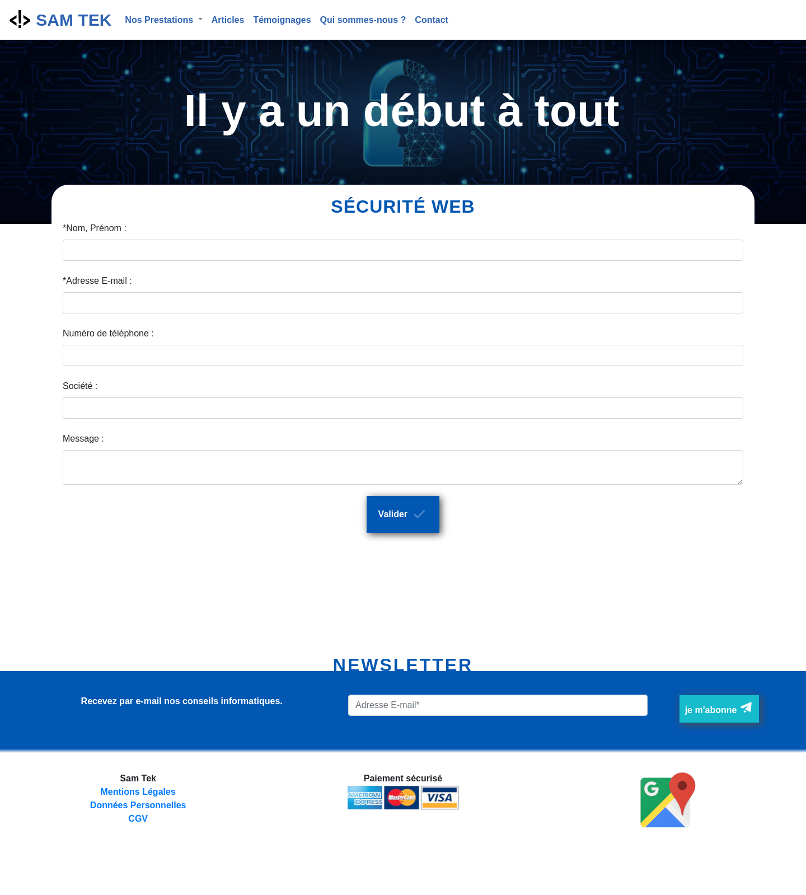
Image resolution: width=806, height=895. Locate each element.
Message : (83, 438)
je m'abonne (720, 708)
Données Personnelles (138, 805)
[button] (163, 20)
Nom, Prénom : (96, 228)
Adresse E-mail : (99, 280)
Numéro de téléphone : (108, 333)
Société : (80, 386)
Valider (404, 514)
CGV (138, 818)
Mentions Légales (138, 791)
